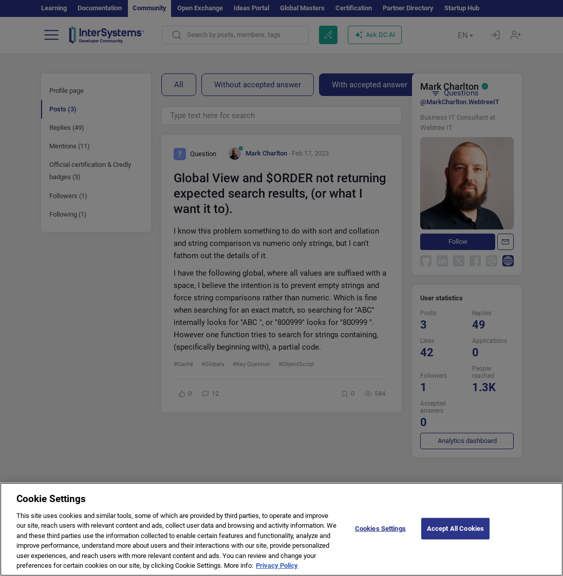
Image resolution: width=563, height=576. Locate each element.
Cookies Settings (380, 528)
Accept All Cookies (455, 528)
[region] (281, 529)
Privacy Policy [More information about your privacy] (277, 565)
